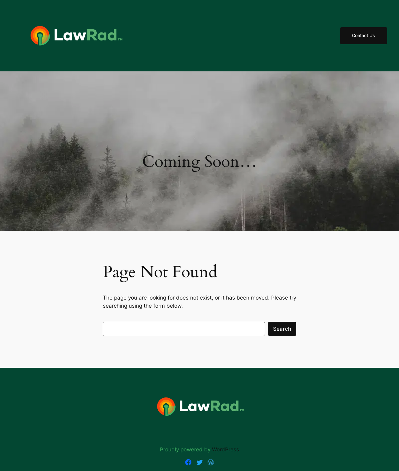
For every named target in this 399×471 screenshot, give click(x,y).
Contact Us (363, 35)
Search (282, 329)
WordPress (225, 449)
